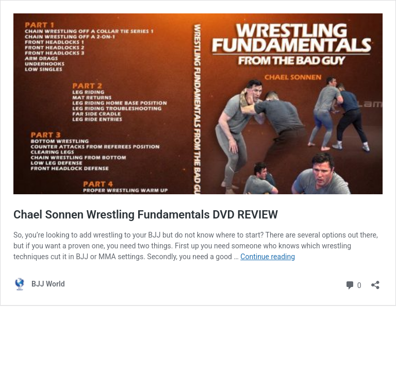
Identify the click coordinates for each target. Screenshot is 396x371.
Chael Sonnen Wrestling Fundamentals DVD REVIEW (145, 214)
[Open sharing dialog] (375, 282)
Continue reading (267, 256)
